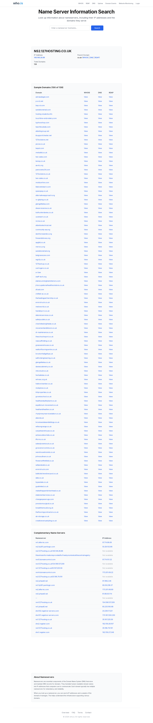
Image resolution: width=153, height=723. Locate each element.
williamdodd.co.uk (43, 465)
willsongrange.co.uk (43, 426)
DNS (93, 3)
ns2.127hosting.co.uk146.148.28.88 (49, 551)
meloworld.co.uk (42, 307)
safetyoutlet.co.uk (43, 319)
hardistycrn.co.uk (42, 311)
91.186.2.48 (106, 581)
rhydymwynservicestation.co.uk (48, 414)
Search (97, 28)
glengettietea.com (42, 204)
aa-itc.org (39, 165)
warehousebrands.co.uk (45, 452)
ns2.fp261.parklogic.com (45, 547)
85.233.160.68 (107, 607)
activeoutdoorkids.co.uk (45, 435)
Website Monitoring (126, 3)
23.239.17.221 (107, 611)
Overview (65, 713)
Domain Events (110, 3)
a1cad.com (40, 289)
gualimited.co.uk (42, 486)
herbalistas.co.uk (42, 375)
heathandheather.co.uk (45, 409)
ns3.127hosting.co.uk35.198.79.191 (49, 577)
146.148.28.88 (39, 57)
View (86, 97)
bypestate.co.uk (42, 482)
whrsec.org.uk (41, 379)
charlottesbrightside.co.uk (46, 324)
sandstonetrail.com (43, 110)
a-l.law (38, 272)
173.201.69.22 (107, 572)
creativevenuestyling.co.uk (46, 521)
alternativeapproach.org (45, 195)
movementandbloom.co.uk (46, 328)
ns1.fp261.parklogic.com (45, 585)
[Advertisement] (76, 39)
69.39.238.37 (107, 585)
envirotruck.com (42, 469)
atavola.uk (40, 418)
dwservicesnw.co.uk (44, 208)
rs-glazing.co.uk (42, 200)
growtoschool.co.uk (43, 396)
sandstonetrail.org (43, 251)
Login (138, 3)
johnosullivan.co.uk (43, 456)
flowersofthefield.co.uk (45, 461)
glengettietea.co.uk (43, 362)
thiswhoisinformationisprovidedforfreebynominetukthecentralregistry (63, 555)
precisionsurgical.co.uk (45, 503)
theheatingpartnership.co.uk (47, 298)
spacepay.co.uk (42, 191)
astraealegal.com (42, 97)
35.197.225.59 (107, 619)
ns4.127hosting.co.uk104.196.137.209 (50, 564)
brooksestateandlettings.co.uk (47, 422)
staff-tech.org (41, 277)
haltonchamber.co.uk (44, 384)
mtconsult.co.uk (42, 371)
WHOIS (80, 3)
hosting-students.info (44, 114)
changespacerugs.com (45, 499)
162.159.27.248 (108, 632)
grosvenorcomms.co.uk (45, 448)
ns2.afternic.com (42, 589)
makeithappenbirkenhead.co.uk (48, 491)
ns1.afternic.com (42, 542)
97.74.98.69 (107, 542)
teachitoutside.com (43, 127)
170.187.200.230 (108, 615)
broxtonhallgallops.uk (44, 354)
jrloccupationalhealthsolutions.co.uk (50, 285)
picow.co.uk (40, 144)
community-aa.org (43, 230)
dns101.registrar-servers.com (47, 615)
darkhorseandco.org (44, 234)
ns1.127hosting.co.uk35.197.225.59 (49, 568)
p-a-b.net (39, 101)
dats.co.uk (40, 478)
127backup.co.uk (42, 264)
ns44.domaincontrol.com (46, 572)
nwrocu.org (40, 247)
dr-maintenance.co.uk (44, 332)
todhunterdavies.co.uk (44, 212)
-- (36, 598)
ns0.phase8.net (42, 594)
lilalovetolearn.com (43, 187)
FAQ (73, 713)
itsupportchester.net (44, 135)
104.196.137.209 (108, 602)
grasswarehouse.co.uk (45, 345)
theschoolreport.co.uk (44, 337)
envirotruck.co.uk (43, 302)
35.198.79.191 (107, 628)
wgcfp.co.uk (40, 260)
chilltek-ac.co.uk (42, 294)
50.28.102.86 (107, 547)
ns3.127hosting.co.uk (44, 628)
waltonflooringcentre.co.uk (46, 349)
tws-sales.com (41, 157)
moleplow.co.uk (42, 388)
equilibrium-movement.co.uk (47, 405)
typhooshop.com (42, 123)
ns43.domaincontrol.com (45, 559)
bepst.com (40, 148)
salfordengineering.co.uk (45, 358)
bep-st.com (40, 105)
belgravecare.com (43, 255)
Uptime (100, 3)
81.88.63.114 (107, 594)
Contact (88, 713)
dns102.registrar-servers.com (47, 611)
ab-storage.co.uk (42, 516)
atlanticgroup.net (42, 131)
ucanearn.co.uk (42, 217)
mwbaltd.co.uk (41, 152)
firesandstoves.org (43, 238)
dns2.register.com (43, 624)
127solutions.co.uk (43, 174)
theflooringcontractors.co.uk (47, 512)
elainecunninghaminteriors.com (48, 281)
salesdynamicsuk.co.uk (45, 444)
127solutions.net (42, 140)
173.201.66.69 (107, 589)
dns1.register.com (42, 632)
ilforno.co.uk (41, 439)
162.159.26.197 (108, 624)
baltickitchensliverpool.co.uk (47, 474)
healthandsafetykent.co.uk (46, 401)
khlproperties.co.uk (43, 392)
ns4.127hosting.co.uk (44, 602)
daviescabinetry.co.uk (44, 367)
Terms (80, 713)
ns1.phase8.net (41, 607)
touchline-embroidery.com (46, 118)
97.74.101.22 (107, 559)
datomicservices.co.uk (44, 315)
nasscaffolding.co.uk (44, 341)
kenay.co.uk (40, 161)
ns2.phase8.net (42, 581)
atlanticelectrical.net (43, 225)
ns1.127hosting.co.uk (44, 619)
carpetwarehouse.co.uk (45, 431)
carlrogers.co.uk (42, 268)
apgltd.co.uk (40, 242)
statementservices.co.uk (45, 495)
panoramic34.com (43, 170)
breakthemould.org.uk (44, 508)
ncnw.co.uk (40, 221)
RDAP (88, 3)
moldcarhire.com (42, 182)
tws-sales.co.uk (42, 178)
